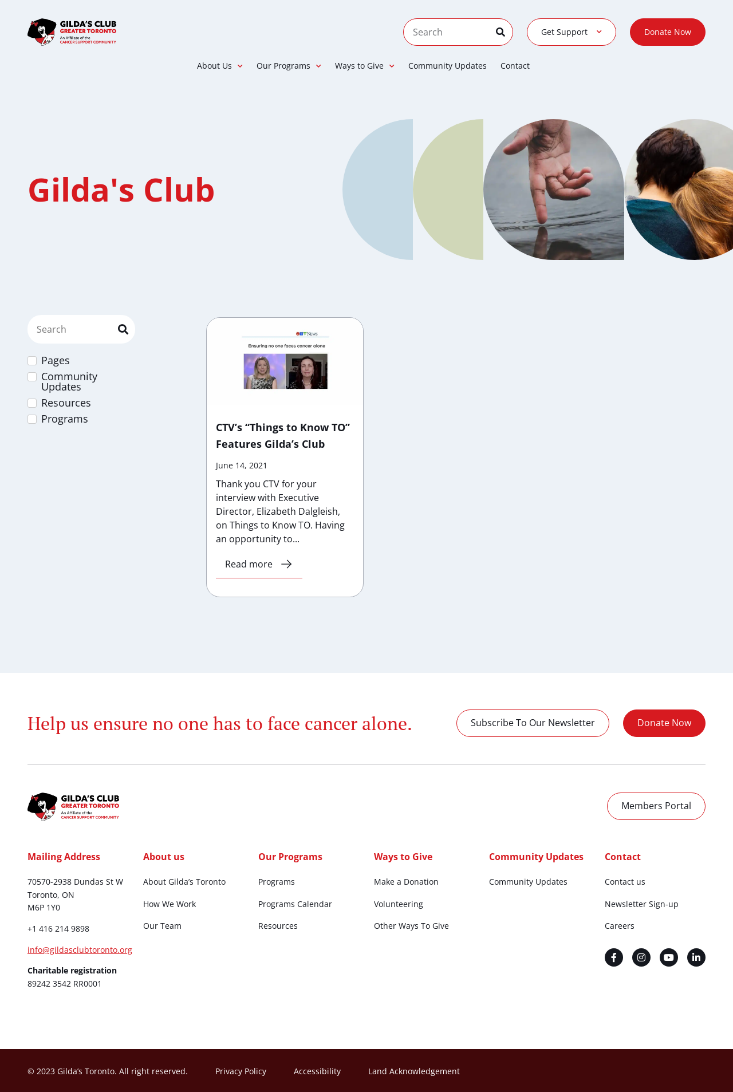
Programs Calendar (295, 903)
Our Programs (289, 66)
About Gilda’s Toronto (184, 881)
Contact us (625, 881)
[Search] (504, 32)
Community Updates (447, 65)
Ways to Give (365, 66)
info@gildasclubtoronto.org (79, 949)
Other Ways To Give (411, 925)
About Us (220, 66)
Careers (620, 925)
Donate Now (667, 31)
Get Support (571, 32)
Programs (276, 881)
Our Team (162, 925)
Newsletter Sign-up (642, 903)
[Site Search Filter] (81, 329)
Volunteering (398, 903)
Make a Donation (406, 881)
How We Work (169, 903)
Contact (515, 65)
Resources (278, 925)
